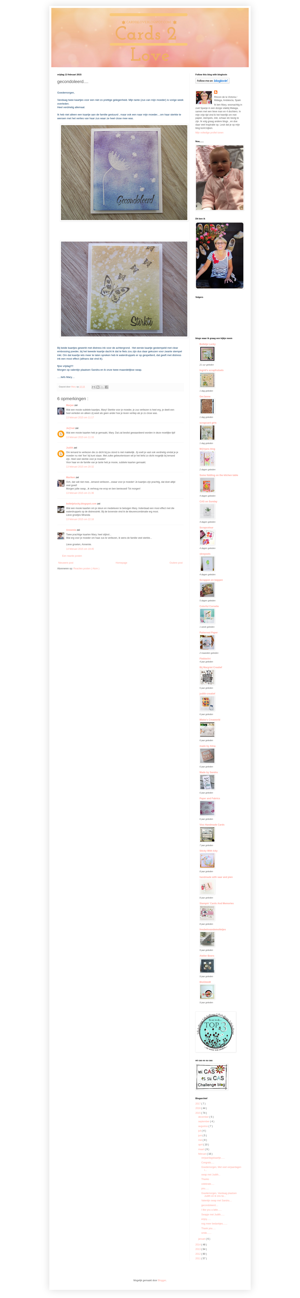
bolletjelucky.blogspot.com (81, 503)
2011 (198, 1258)
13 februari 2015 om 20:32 (80, 466)
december (203, 1117)
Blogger (162, 1280)
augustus (203, 1126)
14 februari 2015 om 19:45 (80, 549)
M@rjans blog (207, 449)
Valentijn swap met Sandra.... (216, 1200)
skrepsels (205, 554)
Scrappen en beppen (211, 580)
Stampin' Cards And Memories (217, 903)
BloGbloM (205, 982)
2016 (198, 1108)
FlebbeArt (205, 658)
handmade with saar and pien (216, 877)
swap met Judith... (210, 1174)
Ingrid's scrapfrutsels (212, 370)
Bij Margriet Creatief (211, 667)
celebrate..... (207, 1184)
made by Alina (208, 746)
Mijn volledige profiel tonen (209, 132)
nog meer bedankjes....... (214, 1223)
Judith (70, 447)
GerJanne (205, 396)
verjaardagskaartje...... (213, 1157)
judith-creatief (207, 693)
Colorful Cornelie (209, 606)
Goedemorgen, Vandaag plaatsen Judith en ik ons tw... (219, 1194)
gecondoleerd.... (209, 1205)
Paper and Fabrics (210, 798)
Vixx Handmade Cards (212, 824)
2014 (198, 1244)
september (204, 1121)
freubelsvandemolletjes (213, 929)
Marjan (70, 405)
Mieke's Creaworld (210, 719)
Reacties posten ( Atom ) (86, 568)
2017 (198, 1103)
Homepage (121, 562)
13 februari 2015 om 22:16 (80, 519)
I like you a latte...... (211, 1209)
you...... (205, 1188)
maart (201, 1149)
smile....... (206, 1233)
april (200, 1144)
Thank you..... (208, 1228)
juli (200, 1130)
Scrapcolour (206, 527)
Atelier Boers (207, 955)
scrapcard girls (208, 422)
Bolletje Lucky (208, 344)
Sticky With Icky (209, 850)
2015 (198, 1113)
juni (200, 1135)
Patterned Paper (209, 632)
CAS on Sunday (208, 501)
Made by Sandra (209, 772)
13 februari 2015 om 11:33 (80, 437)
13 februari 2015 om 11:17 (80, 417)
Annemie (71, 530)
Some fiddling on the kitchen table (219, 475)
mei (200, 1140)
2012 (198, 1254)
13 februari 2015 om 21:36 (80, 493)
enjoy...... (206, 1219)
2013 (198, 1249)
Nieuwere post (65, 562)
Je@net (70, 428)
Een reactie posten (72, 556)
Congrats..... (207, 1162)
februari (202, 1154)
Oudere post (176, 562)
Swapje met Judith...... (213, 1214)
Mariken (71, 477)
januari (202, 1239)
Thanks (205, 1179)
